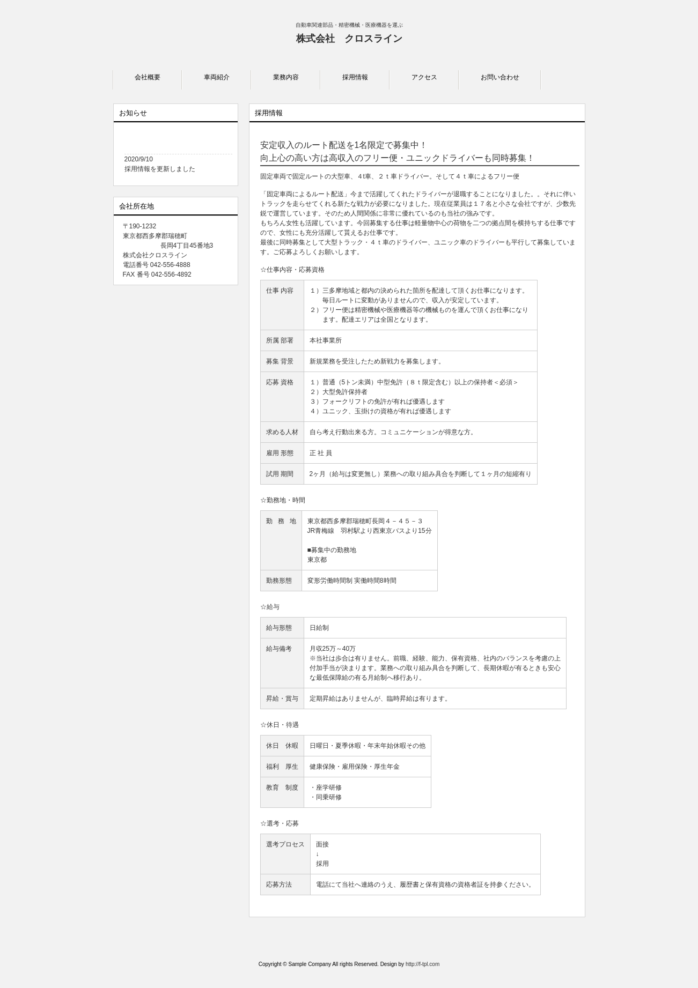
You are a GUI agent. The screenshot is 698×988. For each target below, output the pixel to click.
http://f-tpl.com (422, 964)
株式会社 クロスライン (349, 38)
